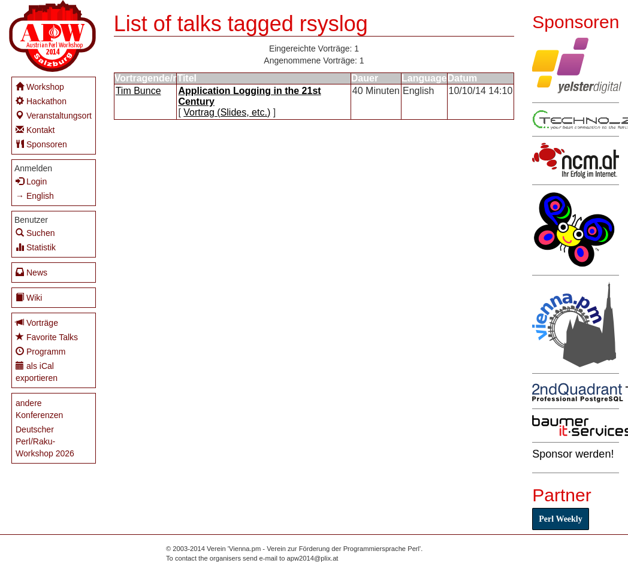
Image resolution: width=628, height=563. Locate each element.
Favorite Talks (47, 337)
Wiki (29, 297)
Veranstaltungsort (54, 115)
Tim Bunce (138, 91)
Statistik (36, 247)
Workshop (40, 86)
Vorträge (37, 322)
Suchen (35, 233)
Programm (40, 351)
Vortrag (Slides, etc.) (226, 112)
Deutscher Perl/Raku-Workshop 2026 (45, 441)
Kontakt (35, 130)
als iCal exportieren (37, 372)
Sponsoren (41, 144)
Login (31, 181)
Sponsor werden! (573, 454)
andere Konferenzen (39, 409)
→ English (35, 196)
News (31, 272)
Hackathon (41, 101)
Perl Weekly (560, 518)
